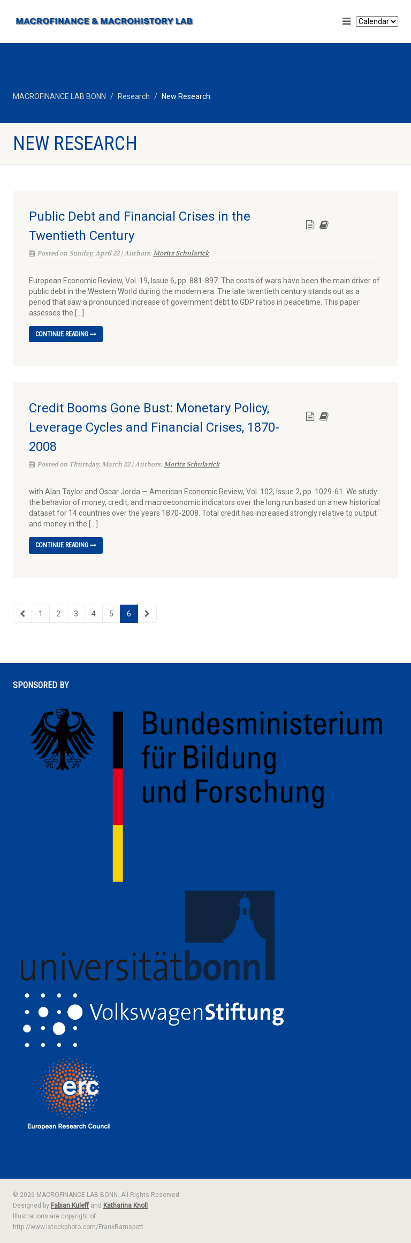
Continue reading (65, 334)
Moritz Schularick (181, 253)
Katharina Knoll (125, 1205)
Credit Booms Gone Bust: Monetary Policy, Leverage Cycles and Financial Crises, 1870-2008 (154, 427)
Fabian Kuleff (70, 1205)
